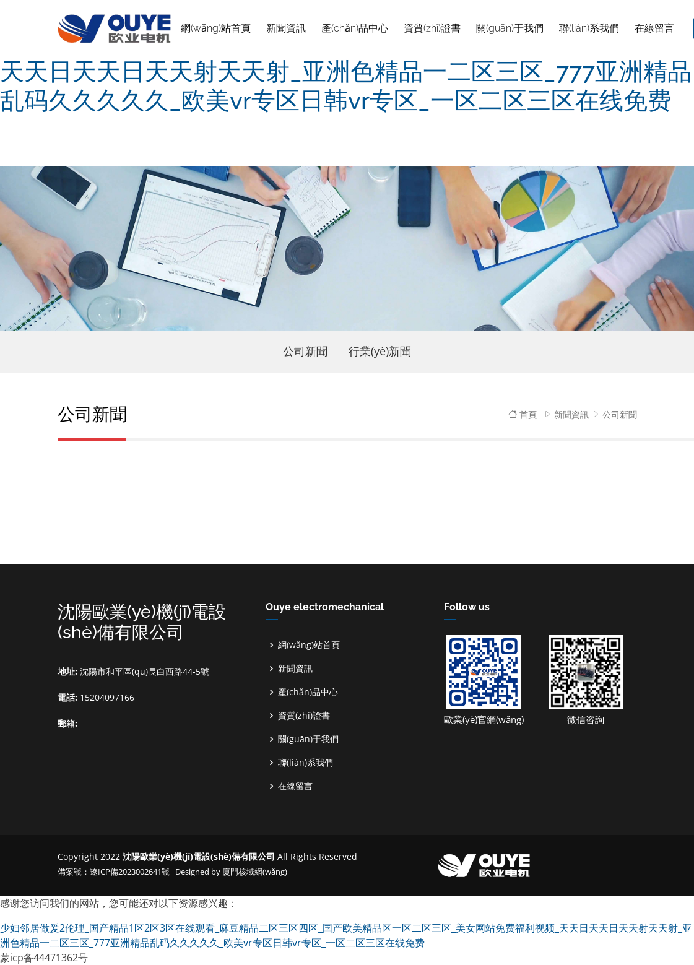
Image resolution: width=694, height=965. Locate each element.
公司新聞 (305, 351)
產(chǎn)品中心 (308, 692)
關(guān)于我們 (308, 739)
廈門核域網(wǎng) (254, 871)
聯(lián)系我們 (305, 762)
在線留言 (295, 786)
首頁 (522, 414)
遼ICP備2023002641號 (130, 871)
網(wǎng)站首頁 (216, 28)
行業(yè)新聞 (380, 351)
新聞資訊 (571, 414)
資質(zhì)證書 (304, 715)
